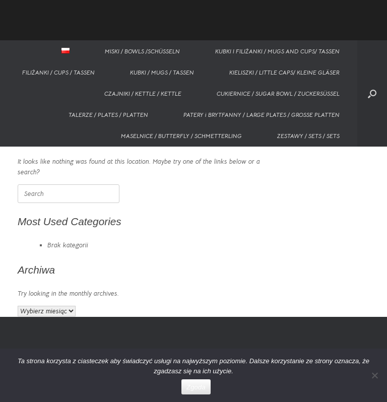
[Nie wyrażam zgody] (374, 375)
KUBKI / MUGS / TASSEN (162, 72)
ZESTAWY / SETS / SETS (308, 136)
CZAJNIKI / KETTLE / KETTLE (142, 93)
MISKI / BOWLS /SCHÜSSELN (142, 51)
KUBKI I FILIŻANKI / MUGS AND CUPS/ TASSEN (277, 51)
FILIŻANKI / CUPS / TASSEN (58, 72)
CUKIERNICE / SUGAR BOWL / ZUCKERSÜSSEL (278, 93)
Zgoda (196, 387)
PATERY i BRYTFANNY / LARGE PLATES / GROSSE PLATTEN (261, 114)
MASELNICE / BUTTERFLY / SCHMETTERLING (181, 136)
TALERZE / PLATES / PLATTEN (108, 114)
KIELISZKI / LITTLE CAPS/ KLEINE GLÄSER (284, 72)
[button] (372, 93)
